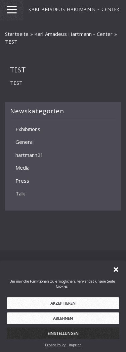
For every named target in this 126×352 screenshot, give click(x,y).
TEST (16, 82)
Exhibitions (27, 128)
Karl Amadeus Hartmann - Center (73, 34)
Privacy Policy (55, 348)
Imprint (75, 348)
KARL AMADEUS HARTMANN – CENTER (74, 9)
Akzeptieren (63, 306)
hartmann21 (29, 154)
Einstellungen (63, 336)
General (24, 141)
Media (22, 167)
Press (22, 180)
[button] (116, 272)
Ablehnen (63, 321)
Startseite (17, 34)
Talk (20, 193)
